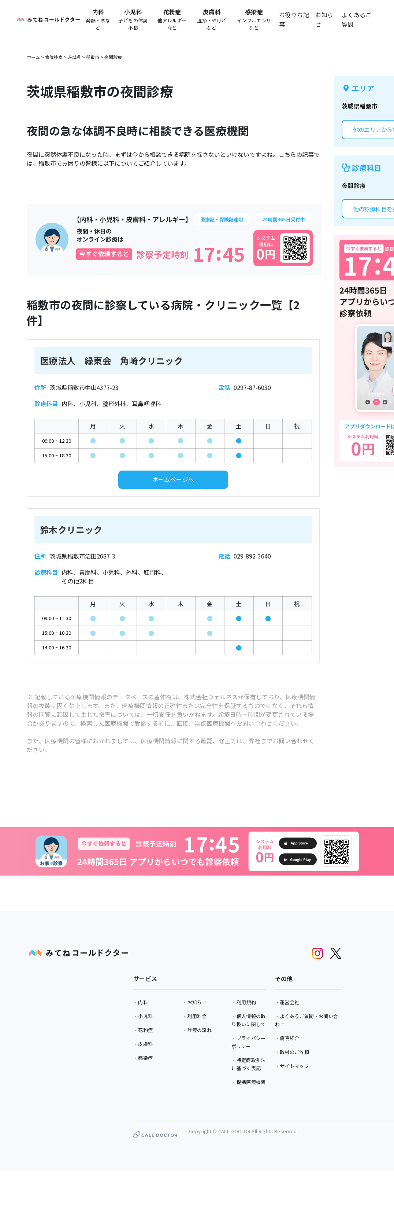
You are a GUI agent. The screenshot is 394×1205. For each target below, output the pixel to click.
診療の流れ (199, 1030)
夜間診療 (113, 57)
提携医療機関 (251, 1082)
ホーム (33, 57)
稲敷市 (92, 57)
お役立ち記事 (294, 19)
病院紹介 (289, 1038)
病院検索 (54, 57)
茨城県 (74, 57)
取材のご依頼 (294, 1052)
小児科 (145, 1016)
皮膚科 (145, 1043)
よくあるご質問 (357, 19)
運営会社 (289, 1002)
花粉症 (145, 1030)
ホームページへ (173, 479)
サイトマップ (294, 1065)
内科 (143, 1002)
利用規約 (246, 1002)
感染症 (145, 1057)
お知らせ (324, 19)
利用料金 (197, 1016)
